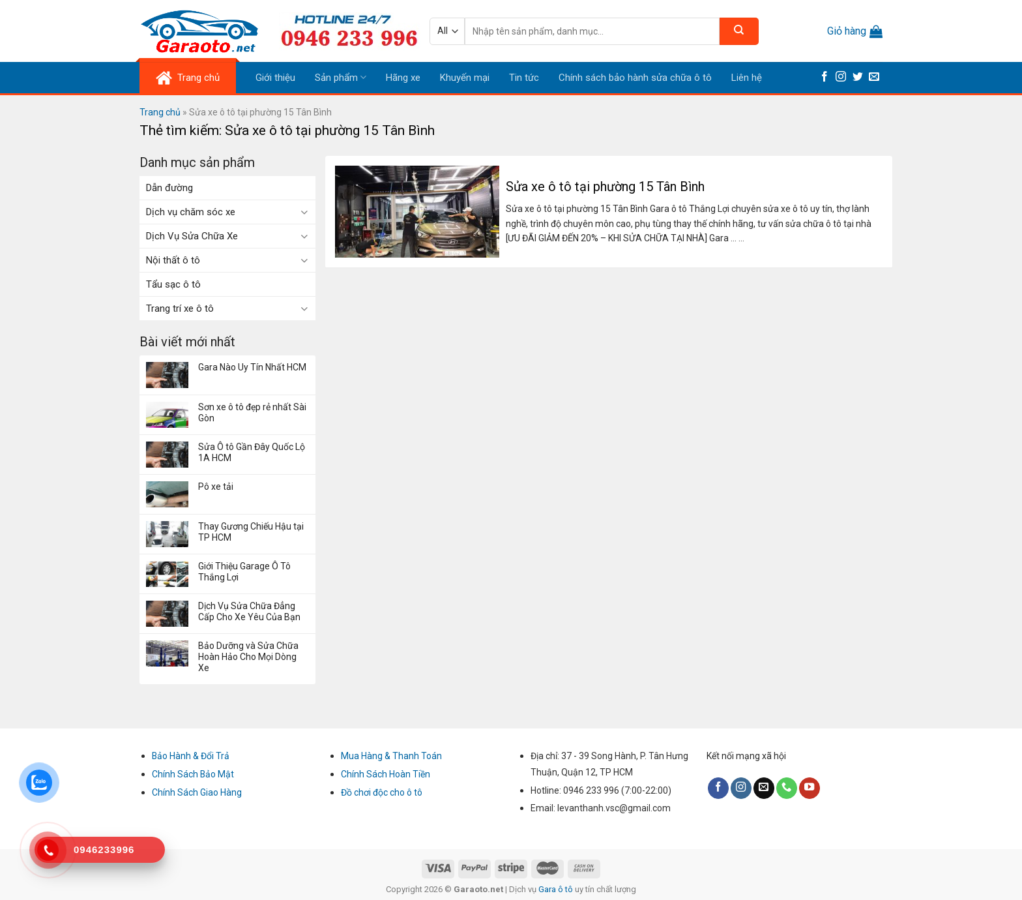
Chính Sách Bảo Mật (193, 774)
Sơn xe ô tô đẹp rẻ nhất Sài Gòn (252, 412)
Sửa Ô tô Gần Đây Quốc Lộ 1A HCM (251, 452)
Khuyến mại (464, 77)
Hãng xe (403, 77)
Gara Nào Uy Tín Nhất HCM (252, 367)
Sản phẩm (340, 77)
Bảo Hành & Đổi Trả (190, 756)
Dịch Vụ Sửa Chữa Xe (192, 236)
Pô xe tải (215, 486)
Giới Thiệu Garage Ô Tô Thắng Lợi (244, 571)
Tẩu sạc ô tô (173, 284)
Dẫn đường (169, 188)
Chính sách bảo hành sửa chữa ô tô (635, 77)
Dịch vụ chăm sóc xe (190, 212)
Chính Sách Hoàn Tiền (385, 774)
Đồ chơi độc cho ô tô (381, 792)
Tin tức (524, 77)
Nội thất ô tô (173, 260)
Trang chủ (160, 112)
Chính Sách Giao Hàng (197, 792)
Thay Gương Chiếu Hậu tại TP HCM (251, 532)
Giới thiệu (275, 77)
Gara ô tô (556, 889)
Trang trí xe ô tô (180, 308)
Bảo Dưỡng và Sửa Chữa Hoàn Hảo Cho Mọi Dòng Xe (248, 656)
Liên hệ (746, 77)
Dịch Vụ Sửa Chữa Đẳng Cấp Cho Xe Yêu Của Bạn (249, 611)
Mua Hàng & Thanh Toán (391, 756)
